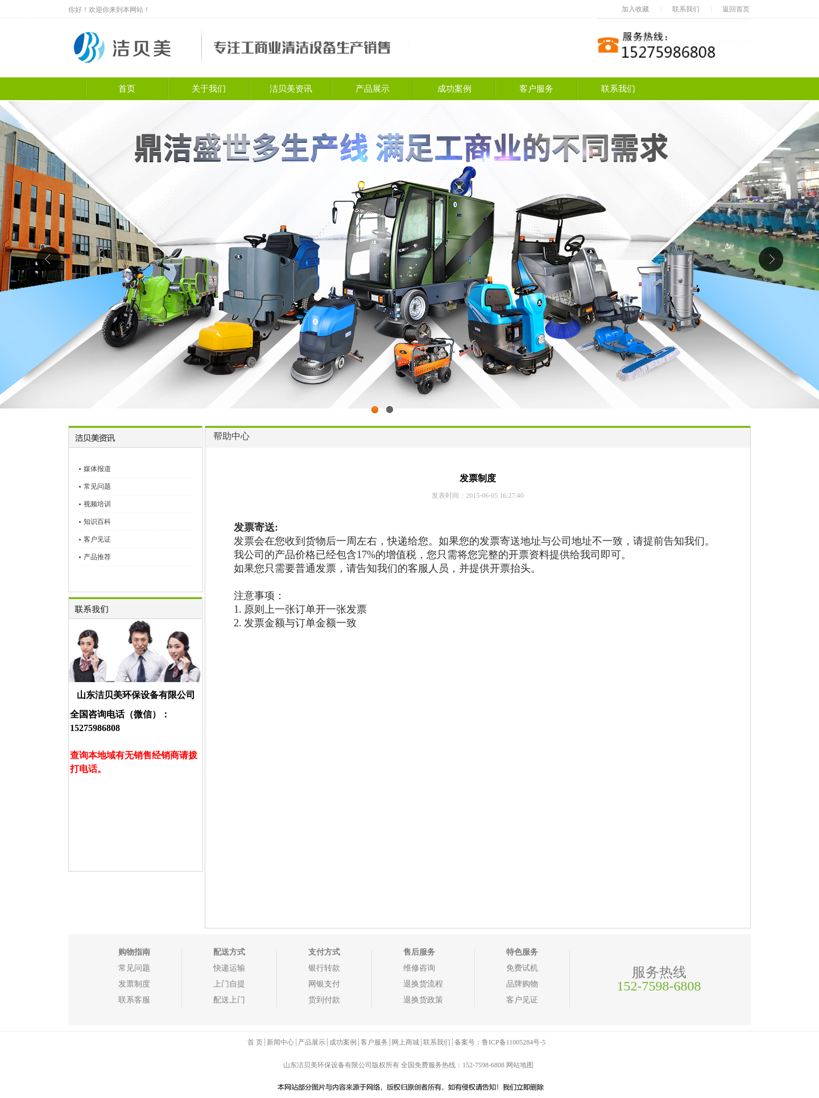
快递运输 (229, 968)
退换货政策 (423, 1000)
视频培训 (97, 504)
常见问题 (97, 486)
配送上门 (229, 1000)
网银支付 (324, 984)
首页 (126, 88)
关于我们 (209, 88)
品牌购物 (522, 984)
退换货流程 (423, 984)
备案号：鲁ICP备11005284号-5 (499, 1042)
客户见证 (97, 539)
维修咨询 (419, 968)
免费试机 (522, 968)
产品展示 (372, 88)
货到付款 (324, 1000)
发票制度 (134, 984)
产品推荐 (97, 557)
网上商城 (405, 1042)
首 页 (255, 1042)
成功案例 (454, 88)
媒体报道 (97, 469)
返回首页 (736, 9)
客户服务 (536, 88)
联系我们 (686, 9)
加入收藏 (635, 9)
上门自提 (229, 984)
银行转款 (324, 968)
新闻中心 (280, 1042)
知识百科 (97, 522)
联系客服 (134, 1000)
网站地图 (519, 1065)
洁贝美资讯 (291, 88)
